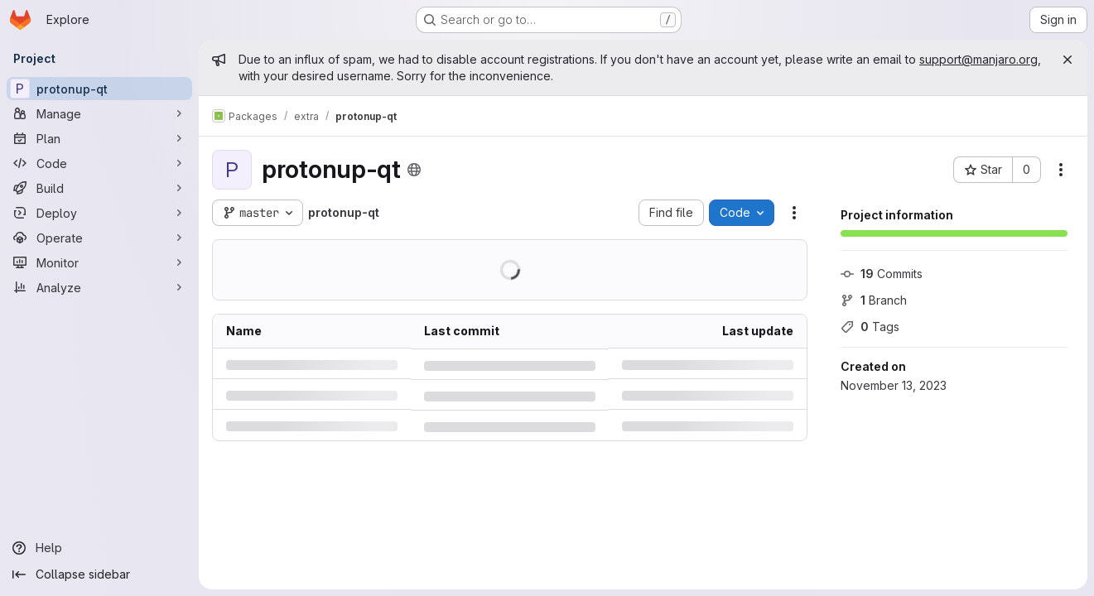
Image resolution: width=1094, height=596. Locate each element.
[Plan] (99, 138)
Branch (874, 300)
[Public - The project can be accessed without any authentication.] (414, 169)
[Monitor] (99, 262)
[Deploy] (99, 212)
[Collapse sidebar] (99, 574)
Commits (882, 274)
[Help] (99, 548)
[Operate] (99, 237)
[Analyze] (99, 287)
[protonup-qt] (99, 88)
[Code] (99, 163)
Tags (870, 327)
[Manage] (99, 113)
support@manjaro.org (978, 59)
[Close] (1067, 60)
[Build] (99, 187)
